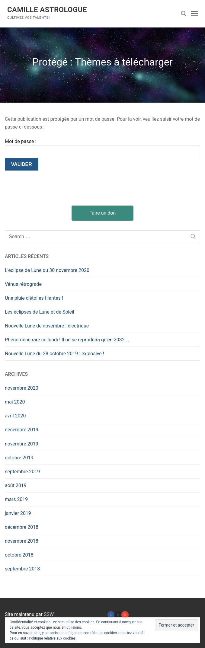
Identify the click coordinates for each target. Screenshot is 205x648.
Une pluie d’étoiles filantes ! (34, 298)
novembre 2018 (21, 541)
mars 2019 (16, 499)
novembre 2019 (21, 444)
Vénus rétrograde (23, 284)
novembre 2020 (21, 388)
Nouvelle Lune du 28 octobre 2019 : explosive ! (54, 353)
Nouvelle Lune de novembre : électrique (47, 326)
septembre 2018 (22, 569)
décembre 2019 (21, 430)
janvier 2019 (18, 513)
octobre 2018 (19, 555)
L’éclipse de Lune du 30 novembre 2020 (47, 270)
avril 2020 (15, 416)
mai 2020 (15, 402)
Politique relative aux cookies (52, 638)
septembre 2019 (22, 471)
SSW (49, 614)
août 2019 (16, 485)
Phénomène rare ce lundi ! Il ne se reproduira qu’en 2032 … (67, 340)
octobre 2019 (19, 458)
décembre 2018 (21, 527)
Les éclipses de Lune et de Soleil (39, 312)
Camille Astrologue (47, 9)
